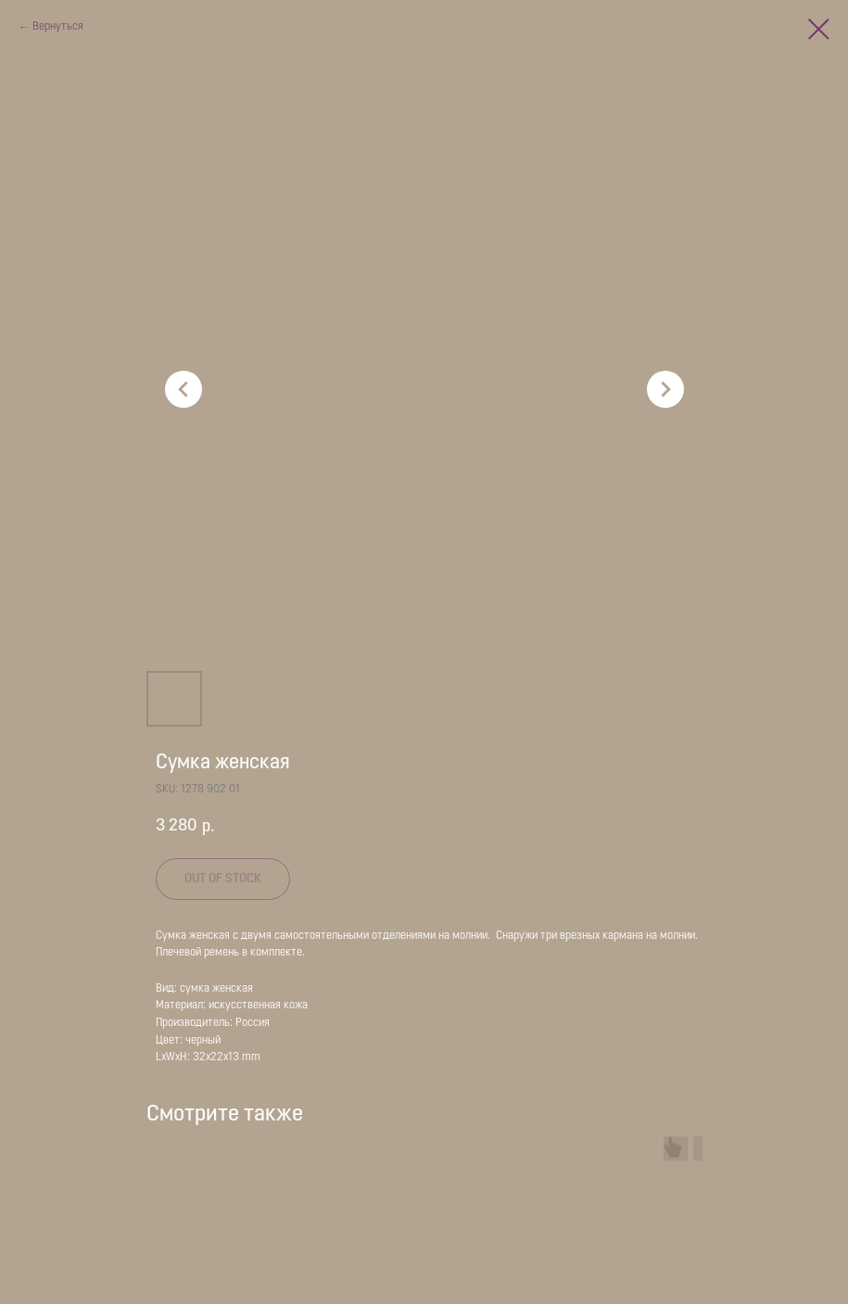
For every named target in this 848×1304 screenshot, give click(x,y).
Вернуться (57, 26)
